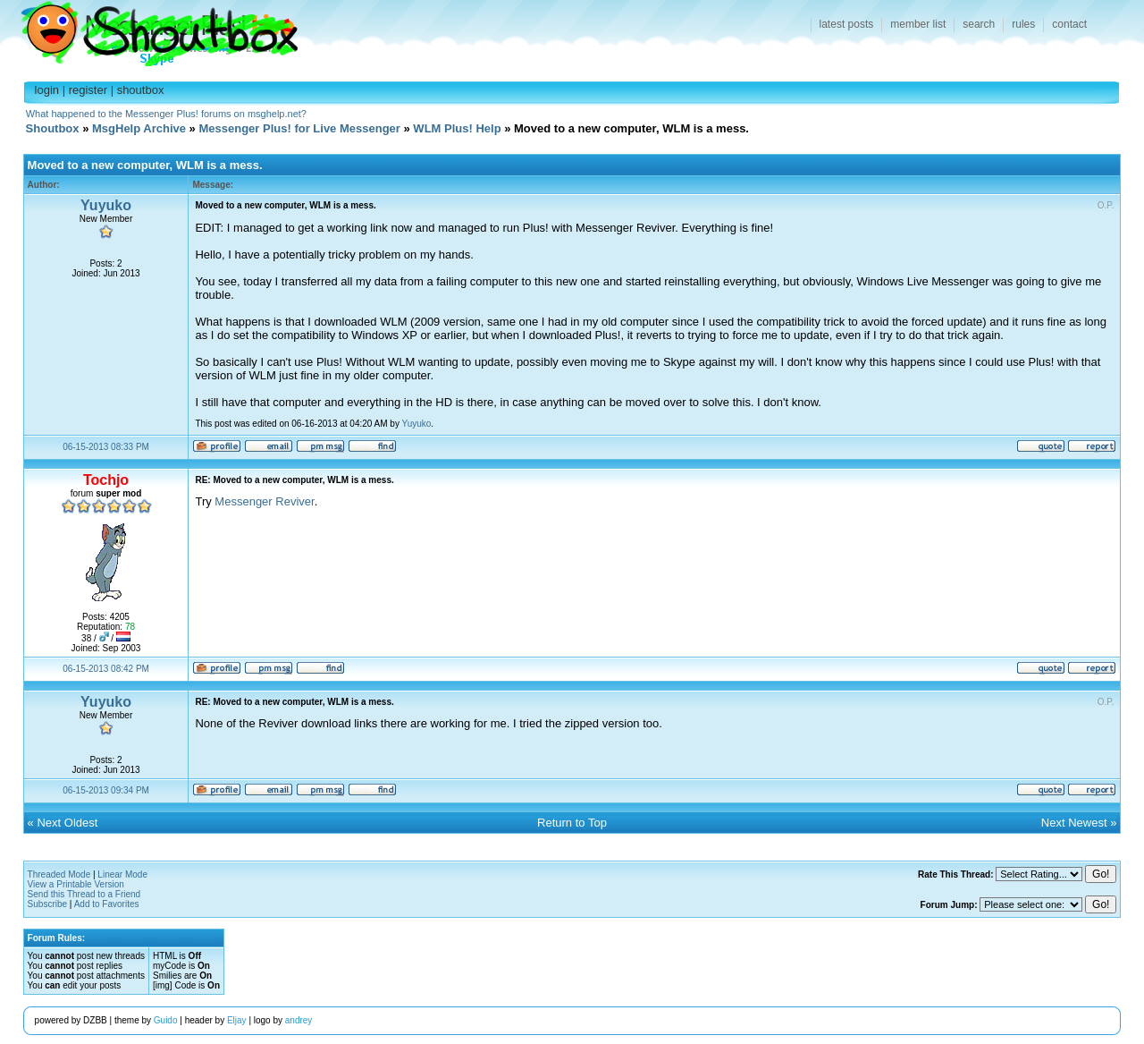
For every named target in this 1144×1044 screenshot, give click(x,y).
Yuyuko (105, 205)
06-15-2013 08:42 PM (106, 669)
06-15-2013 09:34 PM (106, 790)
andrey (299, 1020)
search (979, 24)
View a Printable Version (76, 884)
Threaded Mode (59, 874)
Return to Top (572, 822)
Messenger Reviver (264, 501)
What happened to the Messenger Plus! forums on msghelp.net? (166, 113)
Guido (166, 1020)
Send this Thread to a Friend (84, 894)
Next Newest (1074, 822)
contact (1069, 24)
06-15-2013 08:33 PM (106, 447)
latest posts (847, 24)
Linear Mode (122, 874)
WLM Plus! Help (456, 128)
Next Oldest (67, 822)
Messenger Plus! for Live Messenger (299, 128)
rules (1023, 24)
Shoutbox (149, 29)
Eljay (237, 1020)
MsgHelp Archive (139, 128)
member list (918, 24)
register (88, 90)
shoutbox (140, 90)
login (47, 90)
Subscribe (47, 904)
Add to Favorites (106, 904)
